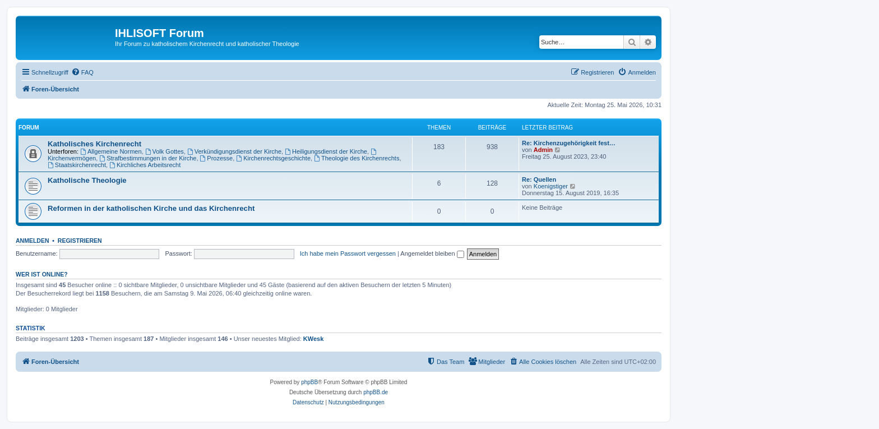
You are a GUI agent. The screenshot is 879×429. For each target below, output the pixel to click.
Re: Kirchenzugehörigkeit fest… (569, 143)
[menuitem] (82, 72)
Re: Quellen (539, 179)
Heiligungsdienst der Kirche (326, 151)
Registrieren (80, 240)
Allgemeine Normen (110, 151)
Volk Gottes (164, 151)
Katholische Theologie (87, 180)
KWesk (313, 338)
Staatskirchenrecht (77, 165)
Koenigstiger (551, 186)
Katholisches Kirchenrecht (94, 144)
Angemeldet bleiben (432, 253)
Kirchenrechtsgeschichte (273, 158)
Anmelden (32, 240)
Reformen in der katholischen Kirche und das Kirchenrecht (151, 208)
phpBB (309, 382)
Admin (543, 149)
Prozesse (216, 158)
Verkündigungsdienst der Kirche (234, 151)
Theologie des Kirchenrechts (356, 158)
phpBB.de (375, 392)
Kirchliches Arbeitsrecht (145, 165)
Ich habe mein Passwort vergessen (348, 253)
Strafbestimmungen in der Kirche (147, 158)
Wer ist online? (42, 274)
